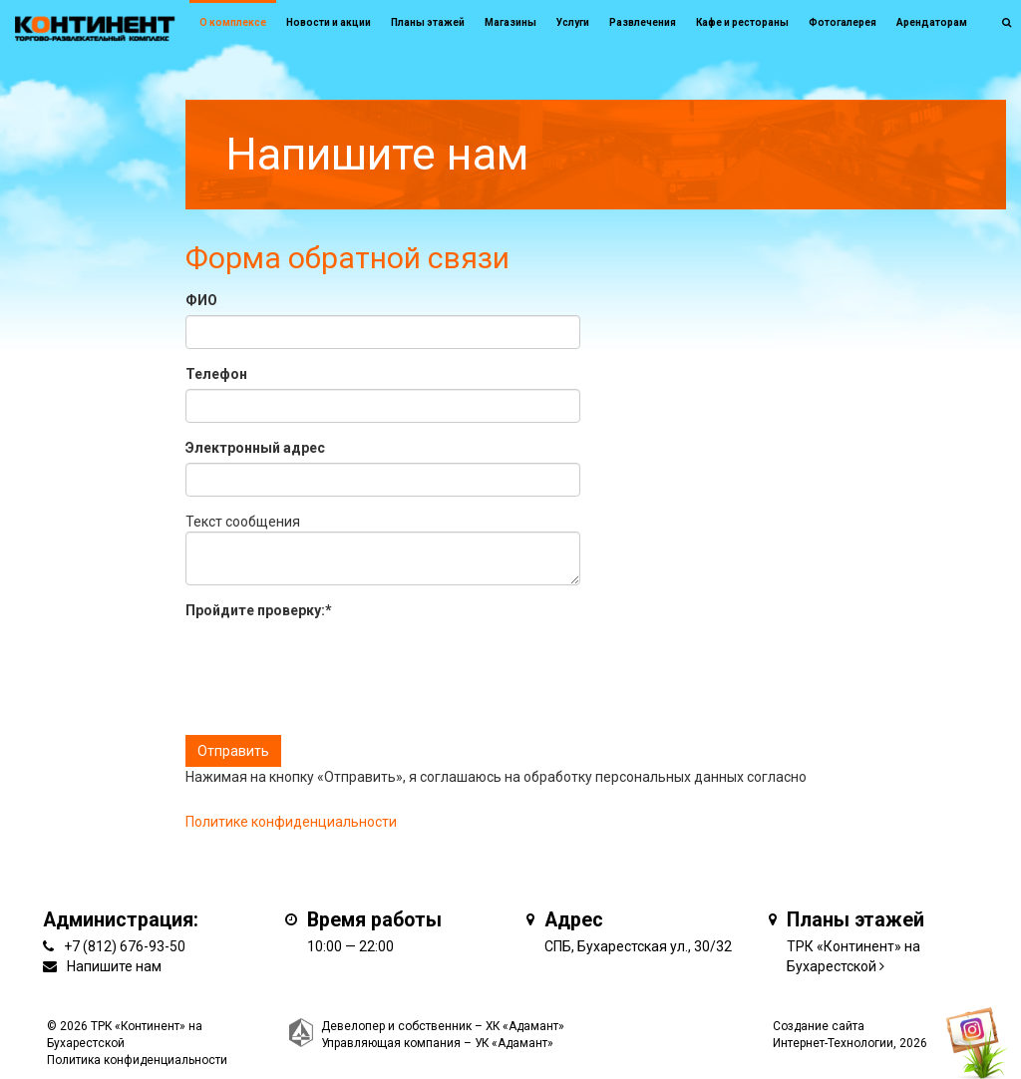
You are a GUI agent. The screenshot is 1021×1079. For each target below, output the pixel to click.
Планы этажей (428, 22)
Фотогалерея (842, 22)
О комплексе (232, 22)
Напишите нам (114, 966)
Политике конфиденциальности (291, 822)
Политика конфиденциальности (137, 1060)
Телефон (216, 374)
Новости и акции (328, 22)
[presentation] (337, 664)
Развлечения (642, 22)
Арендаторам (931, 22)
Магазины (510, 22)
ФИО (201, 300)
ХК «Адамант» (525, 1026)
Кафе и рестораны (742, 22)
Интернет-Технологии (833, 1043)
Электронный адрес (255, 448)
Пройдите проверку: (258, 610)
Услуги (572, 22)
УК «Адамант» (514, 1043)
